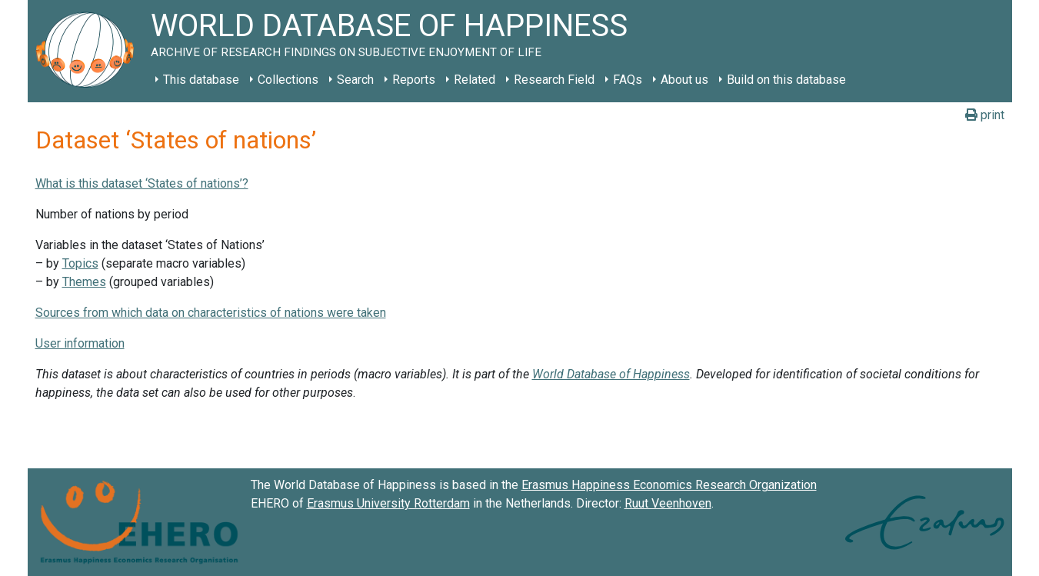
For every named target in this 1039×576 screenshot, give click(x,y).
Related (474, 79)
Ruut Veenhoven (667, 503)
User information (80, 343)
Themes (84, 282)
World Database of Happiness (611, 374)
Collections (288, 79)
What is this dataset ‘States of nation (134, 183)
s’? (240, 183)
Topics (80, 263)
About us (684, 79)
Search (355, 79)
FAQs (627, 79)
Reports (413, 79)
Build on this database (786, 79)
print (984, 115)
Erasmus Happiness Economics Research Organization (669, 485)
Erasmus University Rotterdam (388, 503)
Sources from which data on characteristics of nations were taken (210, 312)
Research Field (554, 79)
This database (201, 79)
